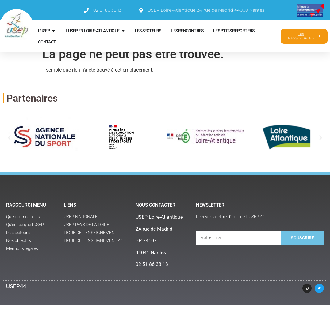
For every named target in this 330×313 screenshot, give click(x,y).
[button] (9, 145)
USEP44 (16, 294)
